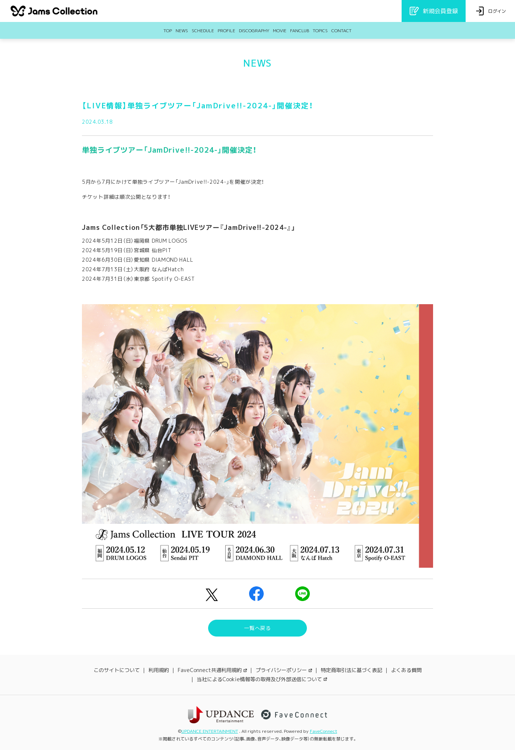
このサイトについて (117, 670)
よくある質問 (406, 670)
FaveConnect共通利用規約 (212, 670)
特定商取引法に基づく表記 (351, 670)
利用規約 (159, 670)
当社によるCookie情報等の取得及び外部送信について (262, 679)
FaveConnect (323, 731)
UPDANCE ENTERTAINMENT (209, 731)
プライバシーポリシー (284, 670)
